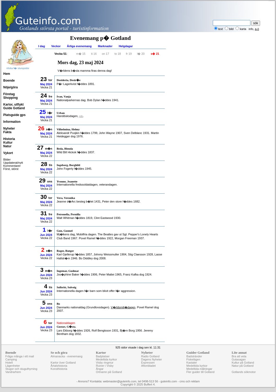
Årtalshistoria (59, 365)
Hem (6, 74)
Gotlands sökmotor (244, 371)
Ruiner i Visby (105, 365)
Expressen (148, 362)
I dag (41, 46)
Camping (11, 359)
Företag (9, 94)
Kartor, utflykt (13, 104)
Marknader (105, 46)
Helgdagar (126, 46)
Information (12, 122)
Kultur (8, 142)
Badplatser (103, 356)
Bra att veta (239, 356)
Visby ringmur (104, 362)
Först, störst (11, 168)
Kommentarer (12, 165)
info (251, 28)
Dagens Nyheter (151, 359)
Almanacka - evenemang (67, 356)
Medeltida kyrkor (106, 359)
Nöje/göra (10, 87)
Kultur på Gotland (243, 362)
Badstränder (194, 356)
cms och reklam (190, 381)
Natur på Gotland (243, 365)
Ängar (99, 368)
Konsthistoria (59, 368)
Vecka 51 (61, 53)
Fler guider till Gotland (200, 371)
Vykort (8, 153)
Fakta (7, 132)
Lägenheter (12, 365)
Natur (7, 146)
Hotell (9, 362)
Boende (9, 80)
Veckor (56, 46)
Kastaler (191, 362)
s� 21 (155, 53)
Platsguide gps (14, 115)
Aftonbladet (148, 365)
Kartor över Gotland (63, 362)
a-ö (257, 28)
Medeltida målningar (199, 368)
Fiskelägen (193, 359)
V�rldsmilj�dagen (123, 307)
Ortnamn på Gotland (109, 371)
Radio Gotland (150, 356)
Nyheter (9, 128)
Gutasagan (239, 359)
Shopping (10, 98)
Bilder (7, 159)
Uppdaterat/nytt (13, 162)
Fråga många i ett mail (19, 356)
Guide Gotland (14, 108)
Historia (9, 139)
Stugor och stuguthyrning (21, 368)
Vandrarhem (13, 371)
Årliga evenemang (79, 46)
